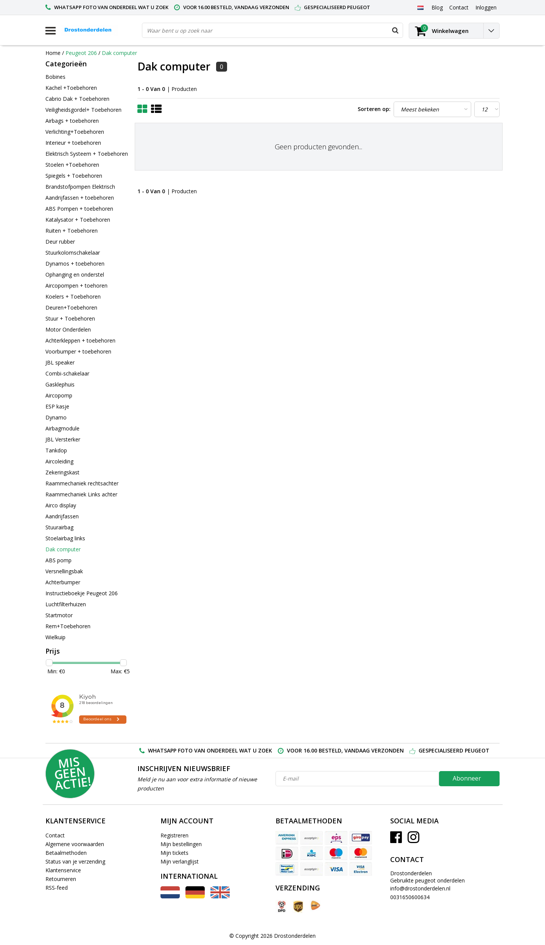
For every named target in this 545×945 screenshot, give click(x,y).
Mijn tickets (174, 852)
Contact (55, 835)
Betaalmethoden (66, 852)
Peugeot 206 (81, 52)
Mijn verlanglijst (179, 861)
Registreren (174, 835)
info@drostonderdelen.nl (420, 888)
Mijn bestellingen (181, 844)
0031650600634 (410, 897)
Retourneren (60, 878)
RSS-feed (56, 887)
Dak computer (119, 52)
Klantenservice (63, 870)
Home (53, 52)
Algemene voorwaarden (74, 844)
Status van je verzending (75, 861)
